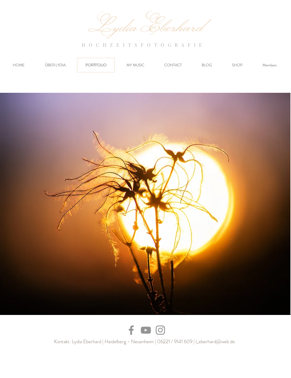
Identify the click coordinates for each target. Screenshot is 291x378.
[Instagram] (160, 330)
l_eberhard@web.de (215, 341)
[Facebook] (131, 330)
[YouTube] (146, 330)
